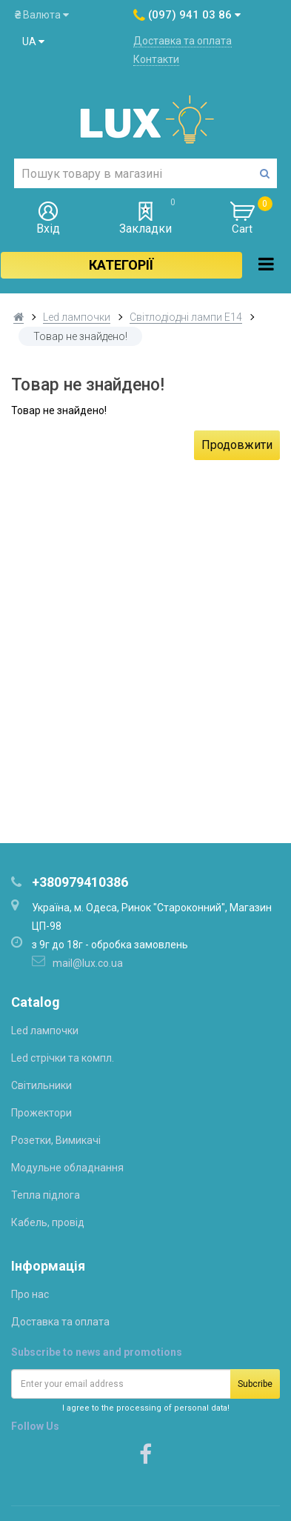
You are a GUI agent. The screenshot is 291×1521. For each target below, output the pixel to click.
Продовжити (236, 445)
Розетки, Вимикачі (56, 1140)
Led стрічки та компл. (62, 1058)
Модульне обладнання (67, 1168)
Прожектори (41, 1113)
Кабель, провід (47, 1222)
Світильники (41, 1085)
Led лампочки (76, 317)
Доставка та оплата (182, 41)
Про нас (30, 1294)
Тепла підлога (45, 1195)
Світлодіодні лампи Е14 (186, 317)
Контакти (156, 59)
